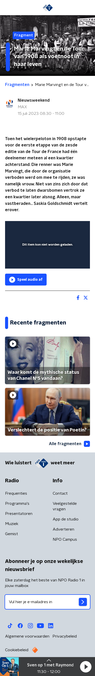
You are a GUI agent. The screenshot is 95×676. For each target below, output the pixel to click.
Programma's (17, 503)
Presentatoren (18, 514)
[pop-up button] (63, 228)
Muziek (11, 524)
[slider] (46, 260)
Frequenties (16, 493)
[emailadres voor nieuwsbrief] (47, 602)
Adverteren (63, 529)
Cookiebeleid (16, 650)
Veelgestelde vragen (65, 506)
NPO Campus (65, 539)
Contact (60, 493)
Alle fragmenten (69, 444)
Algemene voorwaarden (27, 636)
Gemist (11, 534)
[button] (86, 667)
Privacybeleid (64, 636)
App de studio (66, 519)
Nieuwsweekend (34, 100)
